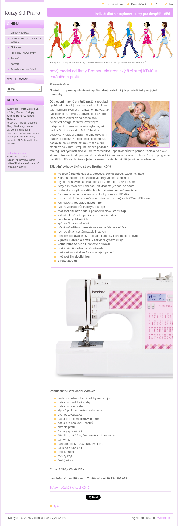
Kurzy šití (55, 62)
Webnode (163, 518)
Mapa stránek (138, 4)
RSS (157, 4)
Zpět (57, 506)
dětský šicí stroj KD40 (75, 487)
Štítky (54, 487)
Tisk (171, 4)
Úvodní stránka (114, 4)
